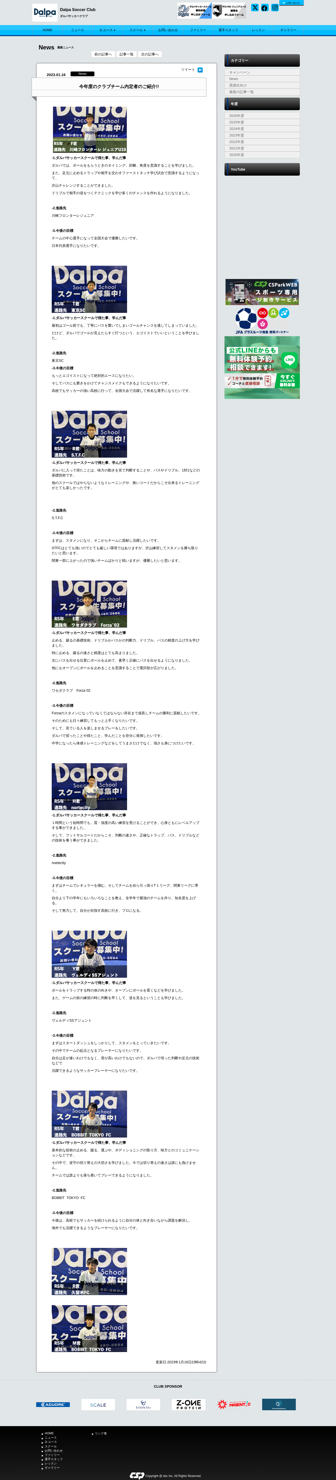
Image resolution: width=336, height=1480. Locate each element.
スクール (138, 30)
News (233, 79)
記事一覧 (127, 54)
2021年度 (236, 148)
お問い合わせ (293, 3)
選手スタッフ (228, 30)
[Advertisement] (262, 437)
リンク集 (101, 1433)
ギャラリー (288, 30)
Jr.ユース (107, 30)
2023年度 (236, 135)
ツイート (188, 69)
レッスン (258, 30)
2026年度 (236, 116)
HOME (47, 30)
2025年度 (236, 122)
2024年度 (236, 129)
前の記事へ (103, 54)
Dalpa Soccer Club (77, 10)
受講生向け (238, 85)
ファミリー (198, 30)
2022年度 (236, 142)
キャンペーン (239, 72)
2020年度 (236, 155)
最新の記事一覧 (241, 92)
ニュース (77, 30)
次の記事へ (150, 54)
